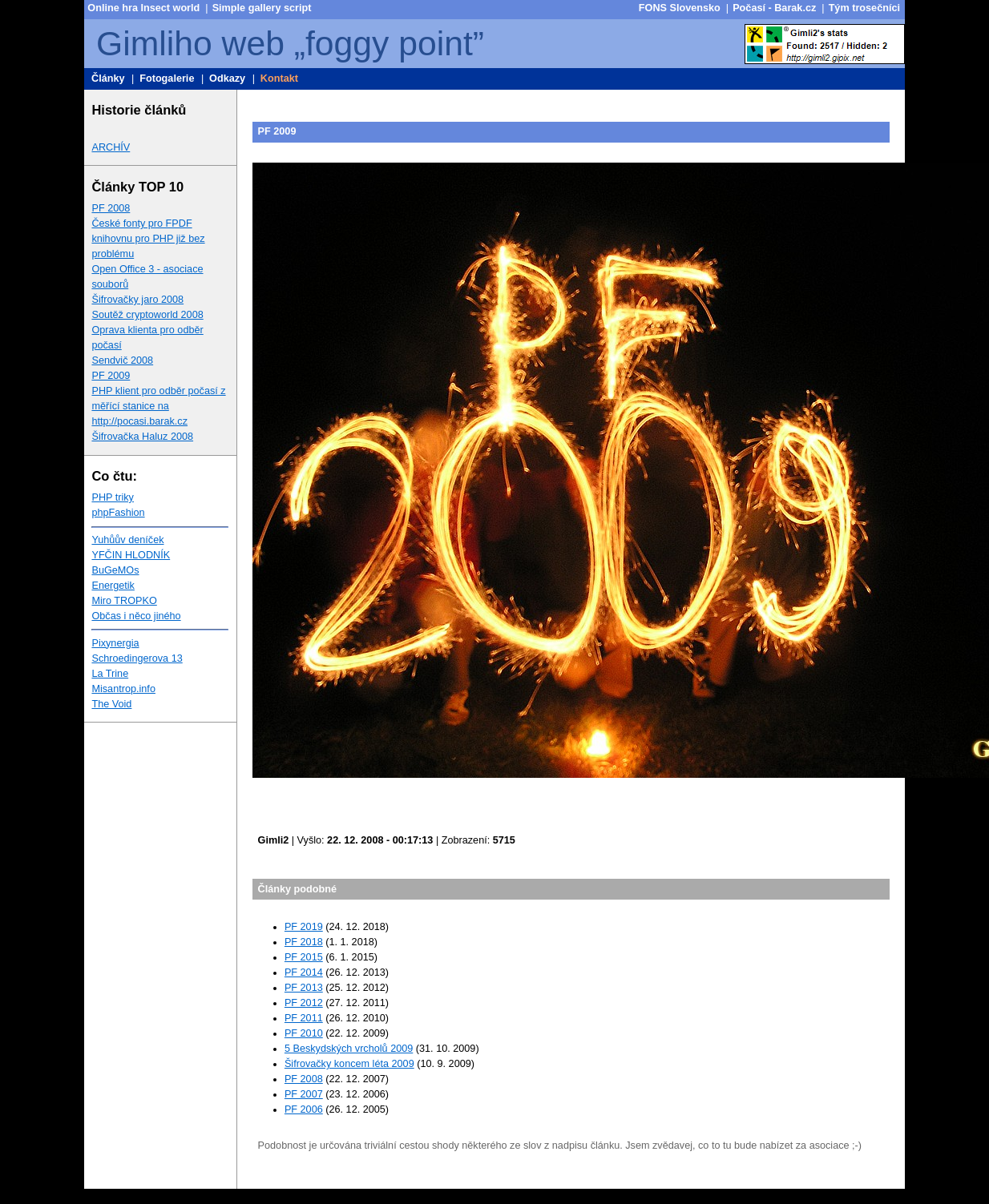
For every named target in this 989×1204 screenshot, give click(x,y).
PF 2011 (304, 1018)
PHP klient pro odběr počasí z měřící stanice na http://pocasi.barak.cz (158, 406)
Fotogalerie (166, 78)
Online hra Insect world (143, 8)
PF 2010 (304, 1033)
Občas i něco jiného (135, 616)
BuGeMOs (115, 570)
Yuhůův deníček (127, 540)
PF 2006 (304, 1109)
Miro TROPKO (123, 600)
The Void (111, 704)
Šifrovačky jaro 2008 (137, 299)
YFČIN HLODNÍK (130, 555)
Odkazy (227, 78)
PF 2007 (304, 1094)
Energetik (112, 585)
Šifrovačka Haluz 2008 (142, 436)
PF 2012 (304, 1003)
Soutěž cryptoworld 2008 (147, 314)
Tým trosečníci (864, 8)
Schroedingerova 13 (136, 658)
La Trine (109, 673)
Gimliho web (190, 43)
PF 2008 (110, 208)
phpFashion (117, 512)
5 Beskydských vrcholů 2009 (349, 1048)
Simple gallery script (262, 8)
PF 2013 (304, 987)
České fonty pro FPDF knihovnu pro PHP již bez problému (147, 239)
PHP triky (112, 497)
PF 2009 (110, 375)
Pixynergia (115, 643)
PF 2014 (304, 972)
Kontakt (279, 78)
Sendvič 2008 (122, 360)
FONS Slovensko (680, 8)
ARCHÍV (110, 147)
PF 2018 (304, 942)
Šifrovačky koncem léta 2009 (349, 1063)
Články (108, 78)
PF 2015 (304, 957)
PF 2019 (304, 926)
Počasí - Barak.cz (774, 8)
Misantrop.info (123, 689)
